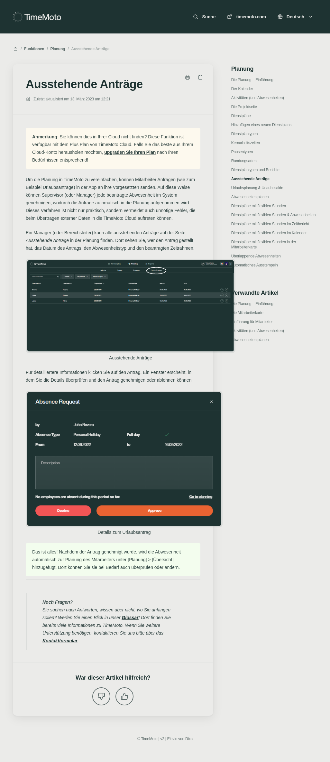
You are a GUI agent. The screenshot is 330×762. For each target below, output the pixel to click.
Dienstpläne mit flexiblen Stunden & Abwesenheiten (273, 215)
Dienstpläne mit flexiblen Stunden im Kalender (269, 233)
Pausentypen (242, 152)
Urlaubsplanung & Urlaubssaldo (257, 188)
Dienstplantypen (244, 134)
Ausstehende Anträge (90, 49)
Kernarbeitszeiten (245, 143)
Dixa (189, 739)
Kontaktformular (60, 640)
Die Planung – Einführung (252, 80)
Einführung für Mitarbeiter (252, 322)
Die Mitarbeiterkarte (247, 313)
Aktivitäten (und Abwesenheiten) (257, 98)
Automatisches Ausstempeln (254, 265)
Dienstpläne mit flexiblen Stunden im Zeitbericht (270, 224)
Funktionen (34, 49)
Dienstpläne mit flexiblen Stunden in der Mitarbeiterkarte (263, 244)
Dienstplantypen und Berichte (255, 170)
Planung (57, 49)
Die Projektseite (244, 107)
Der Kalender (242, 89)
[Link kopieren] (200, 77)
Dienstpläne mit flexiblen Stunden (258, 206)
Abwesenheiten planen (250, 197)
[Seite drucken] (187, 77)
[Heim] (37, 16)
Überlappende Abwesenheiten (256, 256)
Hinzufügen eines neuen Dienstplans (261, 125)
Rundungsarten (244, 161)
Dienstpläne (241, 116)
